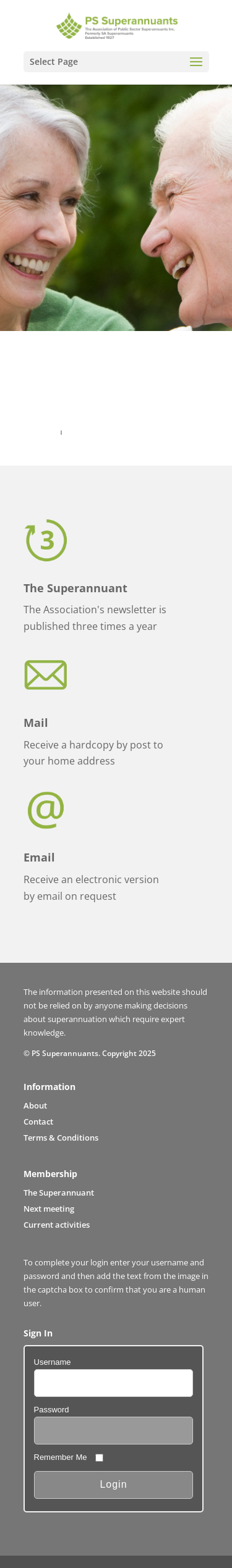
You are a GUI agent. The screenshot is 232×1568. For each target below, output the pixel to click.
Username (52, 1362)
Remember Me (60, 1457)
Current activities (57, 1224)
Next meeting (49, 1208)
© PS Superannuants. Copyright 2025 (90, 1053)
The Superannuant (59, 1192)
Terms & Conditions (61, 1137)
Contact (38, 1121)
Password (51, 1409)
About (35, 1105)
